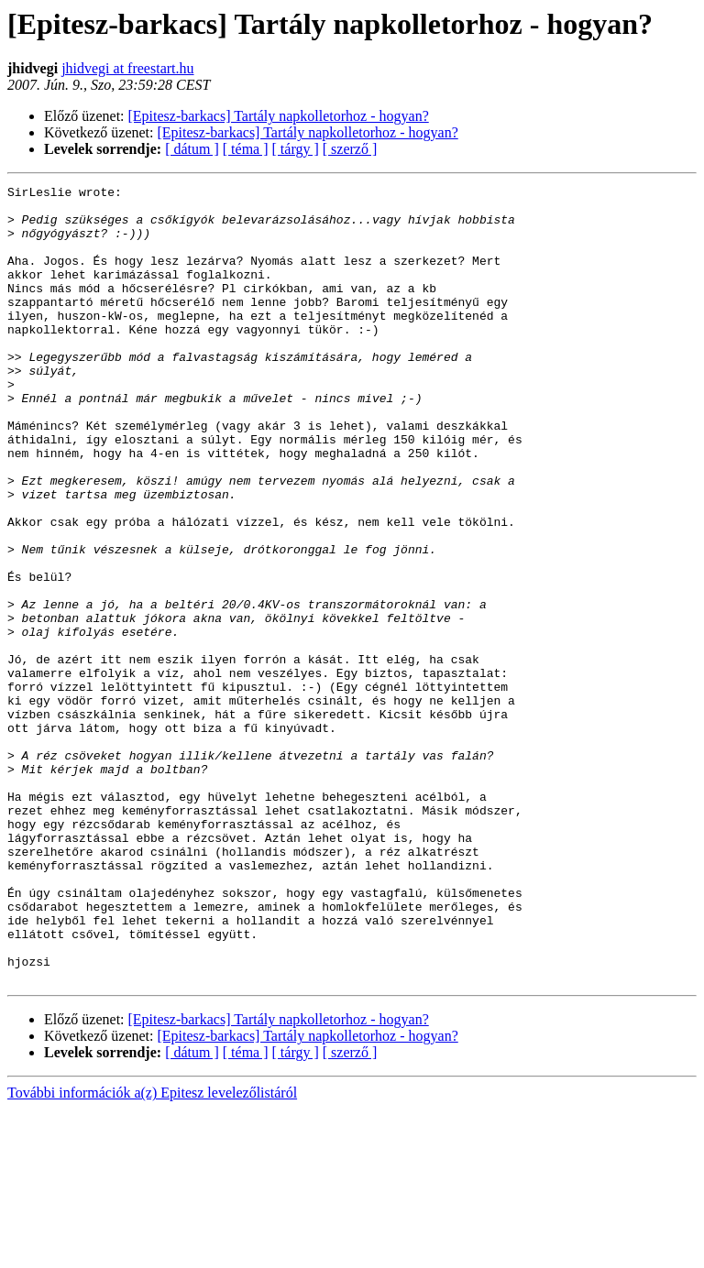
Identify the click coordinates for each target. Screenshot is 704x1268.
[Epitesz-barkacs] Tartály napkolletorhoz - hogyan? (278, 116)
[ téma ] (246, 149)
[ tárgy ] (295, 149)
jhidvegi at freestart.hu (127, 68)
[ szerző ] (350, 149)
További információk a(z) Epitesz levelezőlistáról (152, 1252)
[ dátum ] (192, 149)
